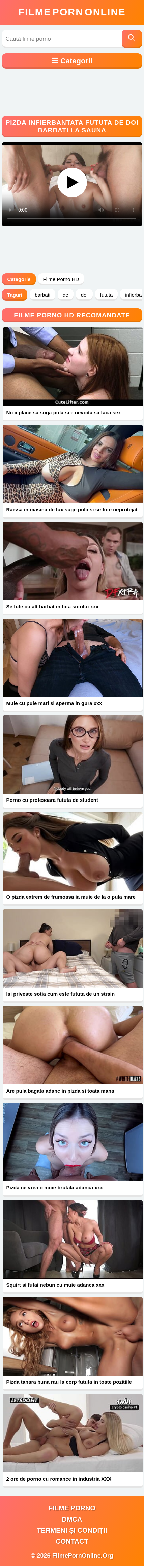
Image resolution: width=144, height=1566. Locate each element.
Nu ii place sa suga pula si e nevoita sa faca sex (63, 412)
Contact (72, 1541)
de (65, 295)
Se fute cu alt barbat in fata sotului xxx (52, 606)
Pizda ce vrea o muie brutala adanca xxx (54, 1187)
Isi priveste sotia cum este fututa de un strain (60, 994)
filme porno (72, 1508)
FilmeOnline (71, 12)
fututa (106, 295)
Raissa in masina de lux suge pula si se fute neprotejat (71, 509)
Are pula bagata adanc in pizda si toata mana (60, 1091)
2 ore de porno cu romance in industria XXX (58, 1479)
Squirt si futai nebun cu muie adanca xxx (55, 1285)
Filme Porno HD (61, 279)
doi (84, 295)
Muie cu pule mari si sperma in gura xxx (54, 703)
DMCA (72, 1519)
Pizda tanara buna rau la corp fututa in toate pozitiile (69, 1382)
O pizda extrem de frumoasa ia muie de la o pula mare (70, 897)
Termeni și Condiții (72, 1530)
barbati (42, 295)
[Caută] (132, 39)
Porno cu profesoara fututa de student (52, 800)
